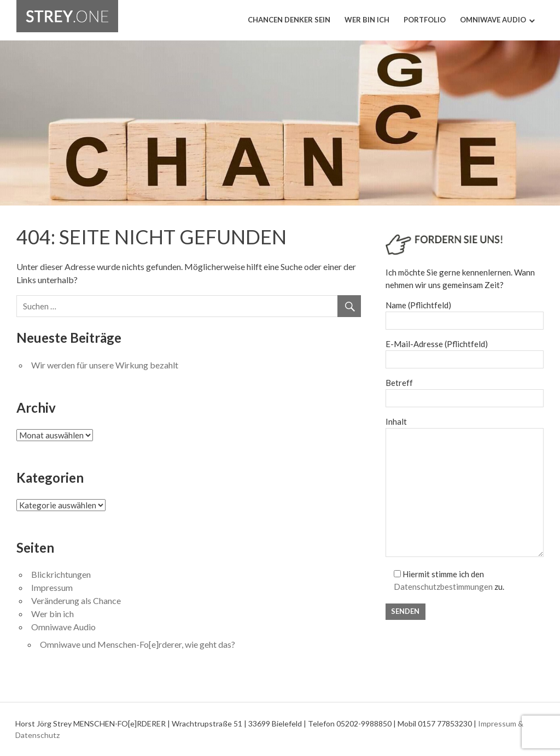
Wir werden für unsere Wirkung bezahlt (104, 365)
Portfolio (425, 19)
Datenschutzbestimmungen (443, 586)
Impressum (52, 587)
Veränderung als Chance (76, 600)
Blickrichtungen (61, 574)
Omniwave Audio (493, 19)
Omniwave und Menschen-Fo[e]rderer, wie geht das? (137, 644)
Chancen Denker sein (289, 19)
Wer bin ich (367, 19)
